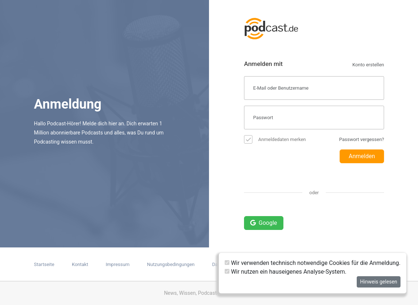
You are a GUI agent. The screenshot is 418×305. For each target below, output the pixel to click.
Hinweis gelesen (378, 282)
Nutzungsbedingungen (170, 264)
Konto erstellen (368, 64)
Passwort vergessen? (361, 139)
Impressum (117, 264)
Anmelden (362, 156)
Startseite (44, 264)
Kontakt (80, 264)
